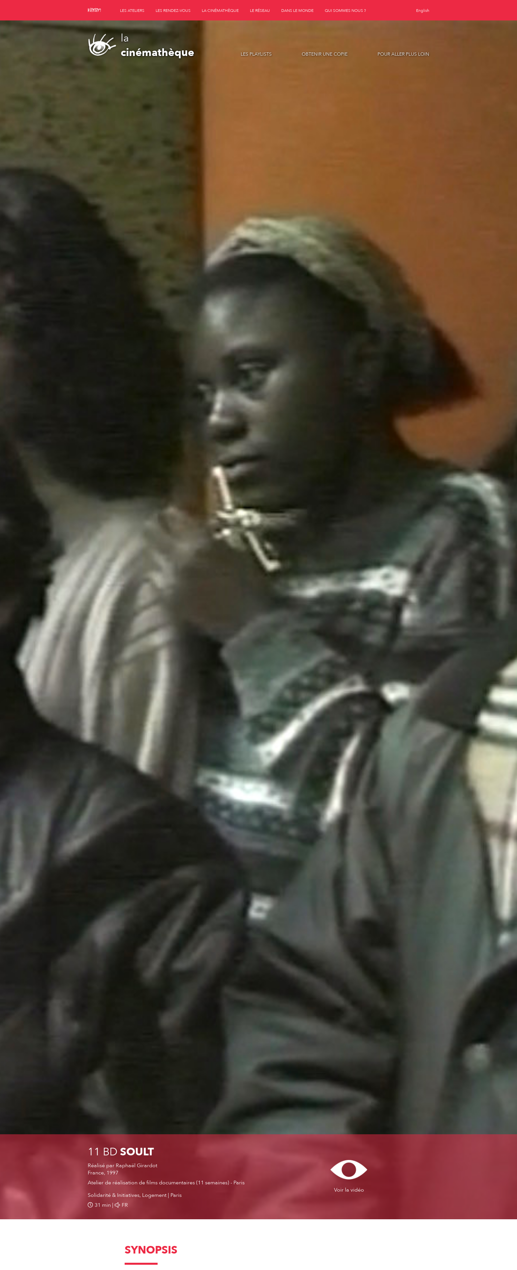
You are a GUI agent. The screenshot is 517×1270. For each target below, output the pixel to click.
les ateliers (132, 10)
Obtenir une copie (325, 54)
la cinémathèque (220, 10)
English (422, 10)
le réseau (260, 10)
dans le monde (297, 10)
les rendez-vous (173, 10)
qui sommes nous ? (345, 10)
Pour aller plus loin (403, 54)
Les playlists (256, 54)
